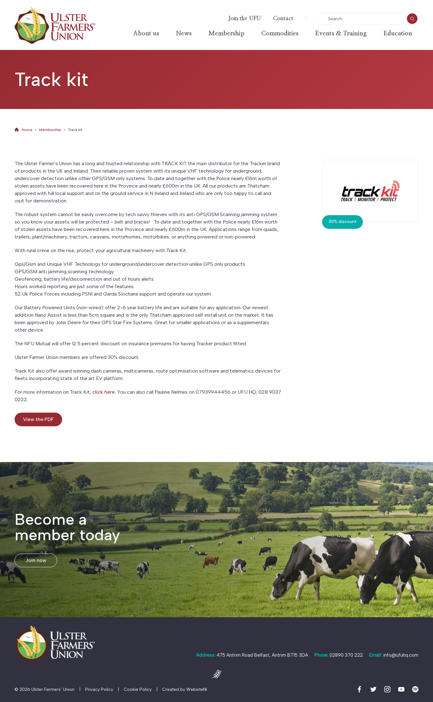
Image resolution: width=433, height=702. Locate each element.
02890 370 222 (346, 655)
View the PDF (38, 419)
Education (398, 33)
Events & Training (341, 33)
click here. (104, 392)
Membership (226, 33)
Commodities (280, 33)
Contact (283, 18)
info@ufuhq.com (400, 655)
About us (146, 33)
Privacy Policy (99, 689)
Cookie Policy (138, 689)
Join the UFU (244, 18)
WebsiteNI (196, 689)
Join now (36, 560)
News (184, 33)
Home (27, 130)
